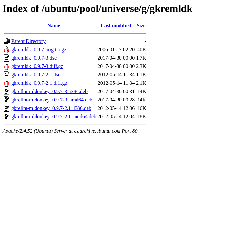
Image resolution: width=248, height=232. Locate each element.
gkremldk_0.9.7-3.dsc (34, 58)
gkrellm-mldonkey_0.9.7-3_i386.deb (49, 91)
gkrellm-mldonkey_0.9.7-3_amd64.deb (51, 99)
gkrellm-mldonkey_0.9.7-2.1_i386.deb (51, 108)
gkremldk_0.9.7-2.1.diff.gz (39, 83)
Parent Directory (28, 41)
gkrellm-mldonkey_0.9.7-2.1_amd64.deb (53, 116)
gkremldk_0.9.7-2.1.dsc (35, 74)
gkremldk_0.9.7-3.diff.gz (37, 66)
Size (141, 25)
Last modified (116, 25)
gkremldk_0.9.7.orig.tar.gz (38, 49)
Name (53, 25)
